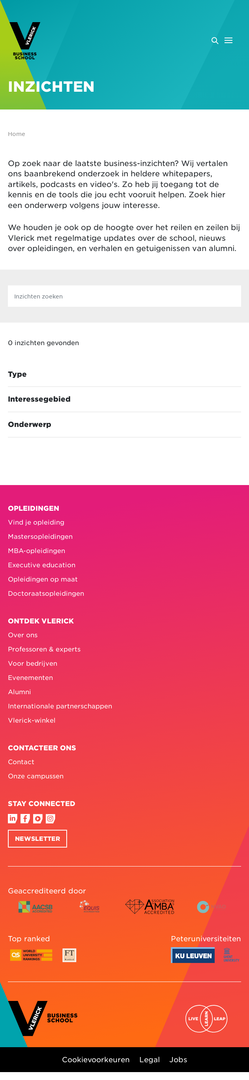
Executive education (41, 564)
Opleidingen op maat (43, 579)
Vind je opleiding (36, 522)
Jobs (178, 1059)
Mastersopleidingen (40, 536)
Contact (21, 761)
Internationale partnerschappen (60, 706)
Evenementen (30, 677)
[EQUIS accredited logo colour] (89, 912)
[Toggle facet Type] (124, 374)
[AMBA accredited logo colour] (149, 912)
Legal (149, 1059)
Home (16, 133)
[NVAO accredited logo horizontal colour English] (214, 912)
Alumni (19, 691)
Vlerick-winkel (32, 720)
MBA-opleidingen (36, 550)
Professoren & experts (44, 649)
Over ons (22, 634)
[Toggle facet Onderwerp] (124, 424)
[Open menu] (221, 40)
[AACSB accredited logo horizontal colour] (35, 912)
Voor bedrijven (32, 663)
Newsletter (37, 838)
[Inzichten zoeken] (124, 296)
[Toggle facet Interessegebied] (124, 399)
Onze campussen (36, 776)
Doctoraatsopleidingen (46, 593)
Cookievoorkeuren (96, 1059)
